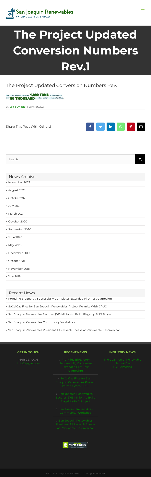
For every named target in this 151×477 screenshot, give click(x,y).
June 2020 (15, 237)
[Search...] (70, 159)
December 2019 (19, 253)
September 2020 (19, 229)
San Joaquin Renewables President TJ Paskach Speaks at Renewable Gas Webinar (64, 330)
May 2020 (14, 245)
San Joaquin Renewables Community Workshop (41, 322)
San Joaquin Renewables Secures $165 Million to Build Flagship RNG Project (60, 314)
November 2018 (19, 268)
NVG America (122, 366)
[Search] (140, 159)
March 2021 (16, 213)
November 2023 (19, 182)
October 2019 (17, 260)
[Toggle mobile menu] (143, 11)
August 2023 (17, 190)
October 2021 (17, 198)
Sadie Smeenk (18, 106)
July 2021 (14, 205)
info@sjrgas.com (28, 363)
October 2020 (17, 221)
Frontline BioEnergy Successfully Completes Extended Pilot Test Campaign (60, 298)
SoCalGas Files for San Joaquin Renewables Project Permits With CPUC (57, 306)
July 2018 (14, 276)
